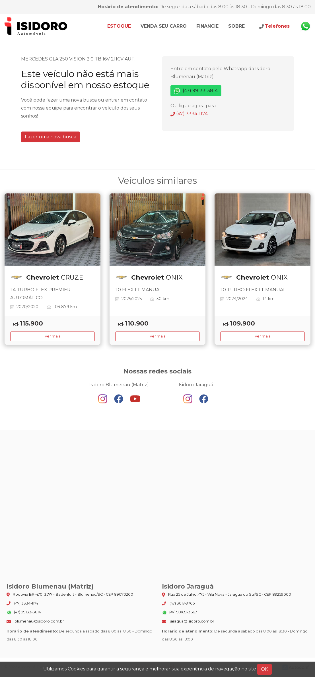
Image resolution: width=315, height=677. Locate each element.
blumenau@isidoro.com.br (35, 621)
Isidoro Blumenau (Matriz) (36, 26)
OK (264, 669)
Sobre (236, 26)
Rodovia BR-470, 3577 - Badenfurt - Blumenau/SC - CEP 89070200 (70, 594)
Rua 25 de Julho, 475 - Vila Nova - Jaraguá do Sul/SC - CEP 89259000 (226, 594)
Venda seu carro (164, 26)
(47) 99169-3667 (179, 612)
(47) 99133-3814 (196, 91)
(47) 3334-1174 (189, 113)
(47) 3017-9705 (178, 603)
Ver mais (52, 336)
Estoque (119, 26)
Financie (207, 26)
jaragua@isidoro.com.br (188, 621)
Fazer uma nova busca (50, 137)
